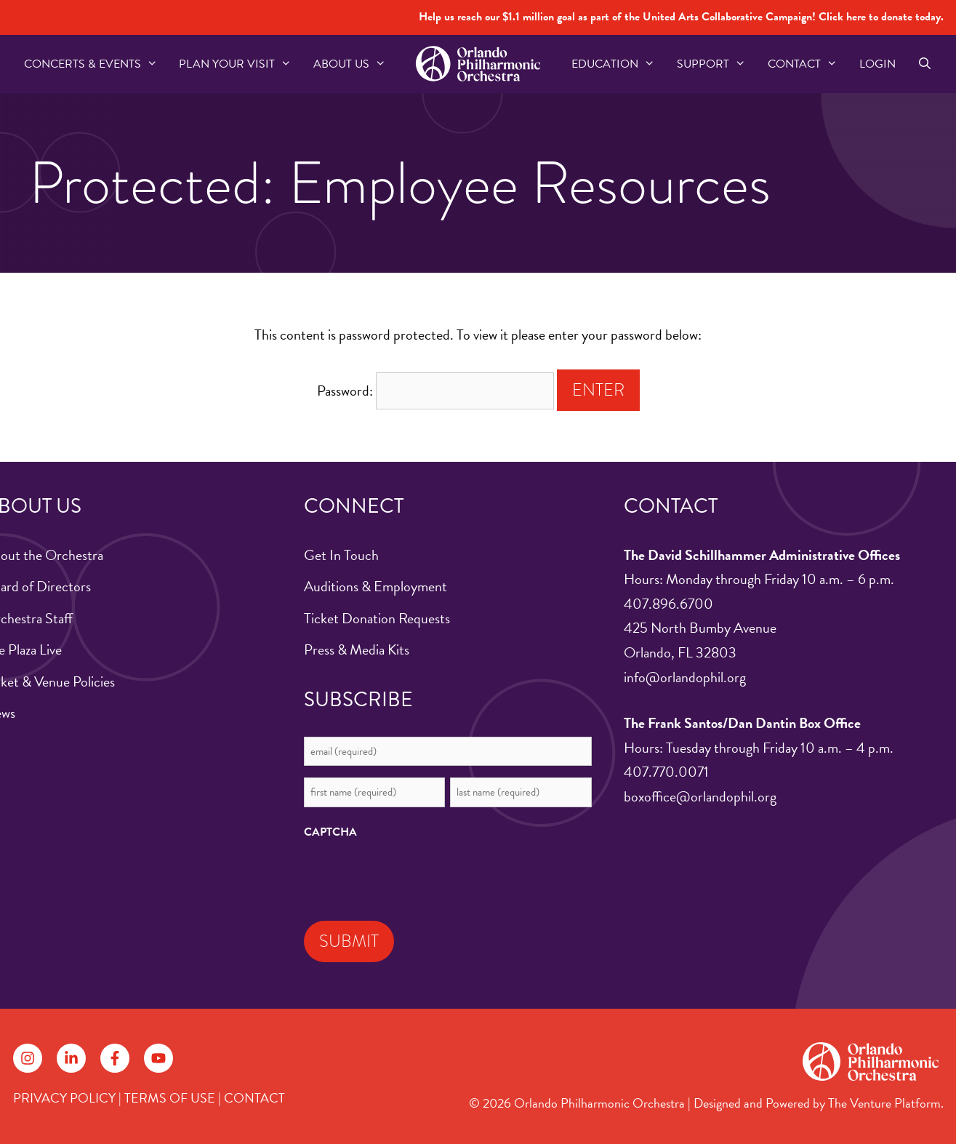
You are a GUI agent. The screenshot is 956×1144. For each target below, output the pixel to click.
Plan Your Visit (240, 64)
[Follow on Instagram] (27, 1058)
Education (618, 64)
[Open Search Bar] (925, 64)
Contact (808, 64)
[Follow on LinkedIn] (71, 1058)
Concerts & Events (96, 64)
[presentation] (414, 876)
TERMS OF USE (169, 1098)
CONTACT (254, 1098)
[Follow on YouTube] (158, 1058)
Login (877, 64)
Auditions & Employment (375, 586)
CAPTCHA (330, 832)
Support (717, 64)
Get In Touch (341, 555)
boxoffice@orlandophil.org (700, 796)
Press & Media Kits (356, 649)
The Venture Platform (884, 1103)
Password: (435, 390)
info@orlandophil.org (685, 677)
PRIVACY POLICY (64, 1098)
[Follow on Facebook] (114, 1058)
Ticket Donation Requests (377, 618)
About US (355, 64)
